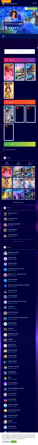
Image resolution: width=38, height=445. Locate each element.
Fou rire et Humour (13, 312)
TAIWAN (10, 339)
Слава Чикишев (12, 229)
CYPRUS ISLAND (12, 355)
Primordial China (12, 290)
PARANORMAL (12, 372)
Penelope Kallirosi (13, 235)
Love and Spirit (12, 393)
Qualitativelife (12, 426)
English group (12, 345)
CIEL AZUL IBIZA (12, 323)
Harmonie (10, 328)
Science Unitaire (12, 263)
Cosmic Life (11, 307)
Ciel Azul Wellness (13, 383)
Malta (9, 377)
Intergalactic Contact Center (16, 268)
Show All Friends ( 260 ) (18, 241)
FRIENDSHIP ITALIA (13, 334)
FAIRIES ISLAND (12, 258)
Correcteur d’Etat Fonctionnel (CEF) (18, 317)
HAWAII (10, 421)
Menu (21, 51)
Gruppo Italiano (12, 361)
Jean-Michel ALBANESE (14, 224)
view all (31, 60)
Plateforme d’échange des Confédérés (19, 285)
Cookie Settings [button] (6, 441)
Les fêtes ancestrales (14, 410)
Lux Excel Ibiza (12, 399)
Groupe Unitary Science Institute (17, 301)
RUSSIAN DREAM (12, 279)
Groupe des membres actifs (16, 388)
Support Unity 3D (13, 415)
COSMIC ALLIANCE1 (13, 404)
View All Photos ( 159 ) (18, 202)
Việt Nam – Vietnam (13, 366)
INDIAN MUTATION (13, 252)
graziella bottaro (13, 218)
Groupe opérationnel (14, 432)
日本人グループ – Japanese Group (17, 274)
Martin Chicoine (12, 213)
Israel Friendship (12, 350)
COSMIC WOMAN (12, 296)
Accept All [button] (14, 441)
